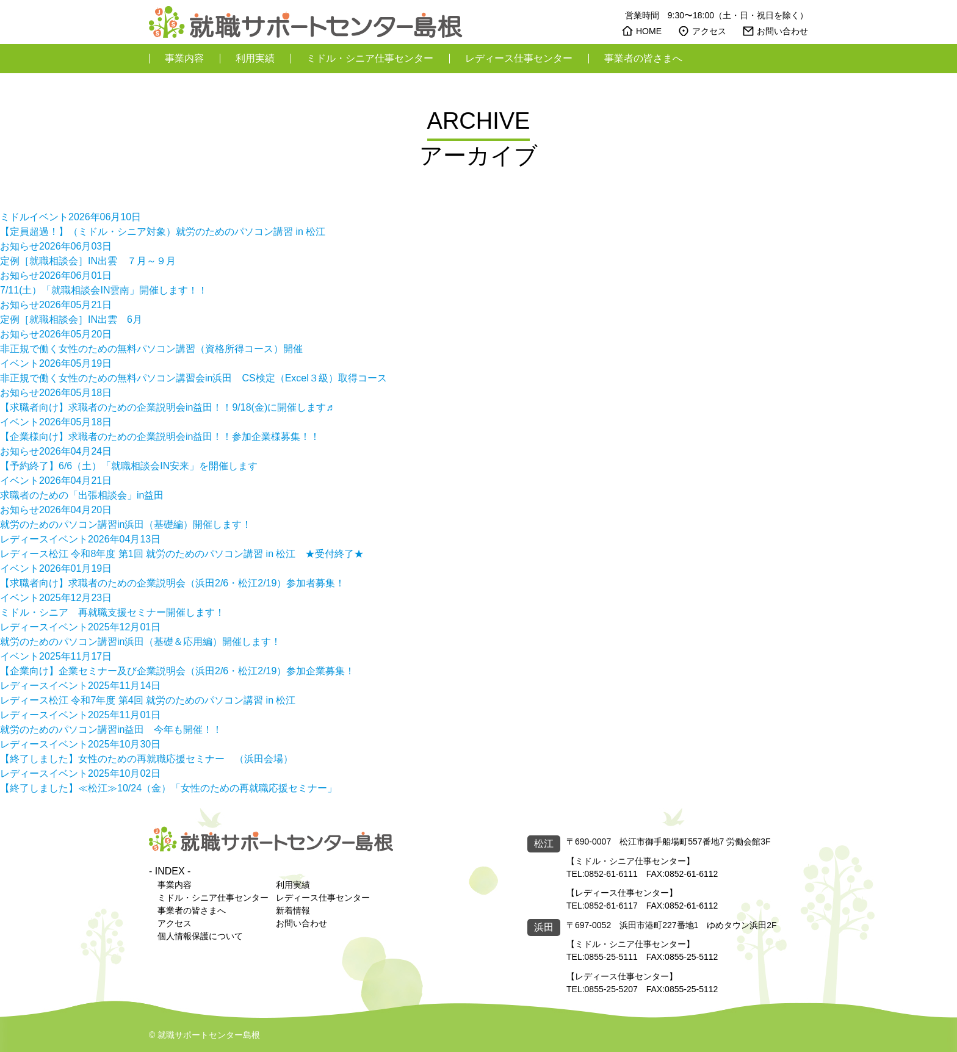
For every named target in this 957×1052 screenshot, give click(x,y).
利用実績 (255, 58)
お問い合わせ (782, 31)
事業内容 (184, 58)
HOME (649, 31)
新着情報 (293, 910)
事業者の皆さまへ (643, 58)
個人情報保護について (200, 936)
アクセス (709, 31)
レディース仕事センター (518, 58)
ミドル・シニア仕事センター (369, 58)
